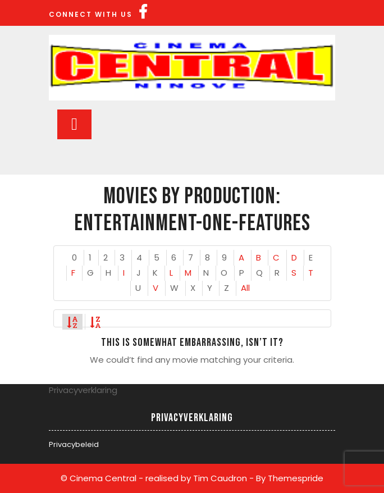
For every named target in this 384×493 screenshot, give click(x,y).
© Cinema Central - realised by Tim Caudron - (157, 478)
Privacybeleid (74, 444)
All (245, 288)
